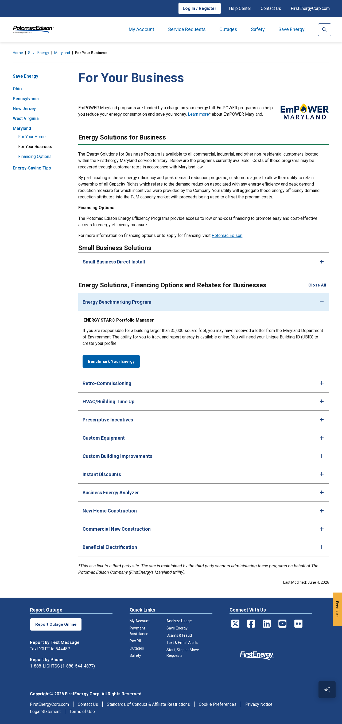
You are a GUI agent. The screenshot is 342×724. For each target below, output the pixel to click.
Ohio (17, 88)
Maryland (62, 53)
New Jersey (24, 108)
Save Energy (291, 29)
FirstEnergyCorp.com (310, 8)
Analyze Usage (179, 620)
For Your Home (32, 136)
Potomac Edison (227, 235)
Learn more (198, 114)
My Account (141, 29)
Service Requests (187, 29)
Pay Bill (136, 640)
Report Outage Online (56, 623)
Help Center (240, 8)
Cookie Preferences (217, 703)
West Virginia (26, 118)
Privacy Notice (259, 703)
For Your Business (35, 146)
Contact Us (271, 8)
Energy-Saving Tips (32, 168)
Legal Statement (45, 711)
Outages (228, 29)
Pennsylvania (26, 98)
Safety (258, 29)
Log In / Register (199, 8)
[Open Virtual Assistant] (327, 689)
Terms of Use (82, 711)
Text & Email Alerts (182, 642)
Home (18, 53)
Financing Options (35, 156)
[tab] (203, 261)
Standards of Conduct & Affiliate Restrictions (148, 703)
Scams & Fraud (179, 635)
